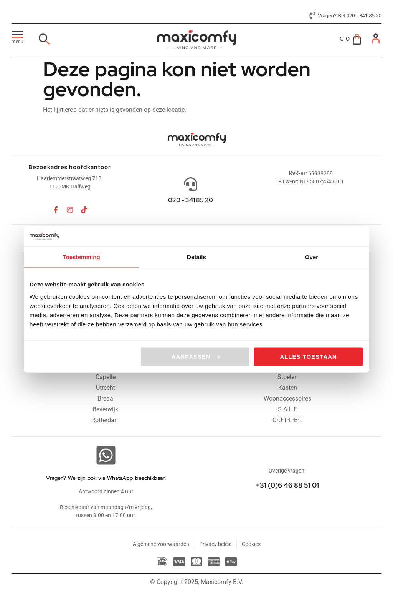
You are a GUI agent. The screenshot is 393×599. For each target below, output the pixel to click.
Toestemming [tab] (81, 257)
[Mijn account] (375, 38)
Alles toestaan (308, 356)
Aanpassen (196, 356)
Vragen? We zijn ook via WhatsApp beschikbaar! (106, 477)
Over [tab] (312, 257)
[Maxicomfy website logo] (196, 39)
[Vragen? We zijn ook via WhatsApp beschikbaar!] (106, 455)
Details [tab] (196, 257)
